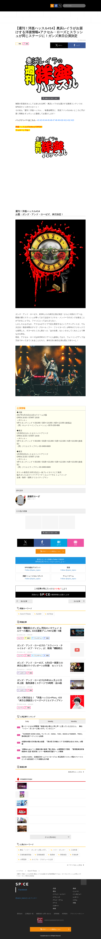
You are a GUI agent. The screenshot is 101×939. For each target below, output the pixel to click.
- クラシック (56, 897)
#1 (38, 120)
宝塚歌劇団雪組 (24, 855)
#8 (56, 120)
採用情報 (56, 913)
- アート (54, 903)
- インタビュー (76, 894)
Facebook (22, 890)
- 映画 (54, 908)
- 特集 (74, 903)
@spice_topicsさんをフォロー (26, 898)
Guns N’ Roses (24, 614)
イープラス (19, 871)
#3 (44, 120)
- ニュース (75, 891)
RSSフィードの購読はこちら (52, 551)
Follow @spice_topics (33, 570)
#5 (49, 120)
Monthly (74, 721)
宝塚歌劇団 (40, 855)
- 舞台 (54, 891)
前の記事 (22, 601)
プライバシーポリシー (77, 913)
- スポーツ (55, 905)
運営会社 (20, 913)
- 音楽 (54, 888)
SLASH (37, 614)
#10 (61, 120)
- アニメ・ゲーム (57, 900)
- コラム (74, 900)
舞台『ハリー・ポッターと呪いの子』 (32, 850)
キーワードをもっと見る (75, 865)
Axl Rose (49, 614)
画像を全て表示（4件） (50, 98)
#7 (54, 120)
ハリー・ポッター (58, 850)
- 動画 (74, 888)
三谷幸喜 (73, 850)
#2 (41, 120)
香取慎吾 (62, 855)
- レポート (75, 897)
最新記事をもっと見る (76, 772)
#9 (59, 120)
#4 (46, 120)
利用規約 (65, 913)
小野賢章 (22, 859)
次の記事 (79, 601)
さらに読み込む (57, 837)
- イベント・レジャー (58, 894)
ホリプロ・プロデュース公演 (41, 859)
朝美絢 (51, 855)
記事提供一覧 (29, 913)
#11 (65, 120)
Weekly (50, 721)
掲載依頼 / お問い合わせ (43, 913)
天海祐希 (74, 855)
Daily (27, 721)
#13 (72, 120)
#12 (68, 120)
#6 (51, 120)
